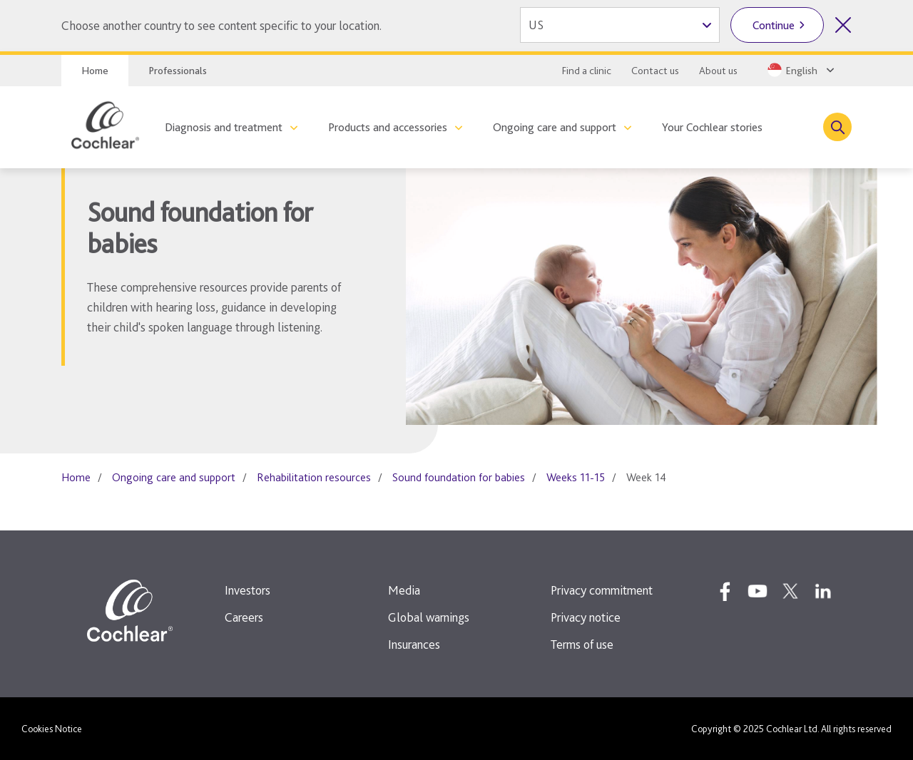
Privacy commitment (602, 589)
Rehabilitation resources (314, 477)
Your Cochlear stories (712, 127)
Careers (244, 617)
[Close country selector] (843, 25)
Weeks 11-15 (575, 477)
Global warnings (428, 617)
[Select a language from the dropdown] (800, 70)
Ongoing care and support (554, 127)
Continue (774, 25)
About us (718, 70)
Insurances (414, 644)
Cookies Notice (51, 728)
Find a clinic (586, 70)
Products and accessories (387, 127)
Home (94, 70)
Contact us (655, 70)
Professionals (177, 70)
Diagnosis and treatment (223, 127)
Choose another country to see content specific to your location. (221, 25)
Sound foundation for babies (458, 477)
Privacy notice (586, 617)
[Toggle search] (837, 127)
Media (404, 589)
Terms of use (582, 644)
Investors (247, 589)
